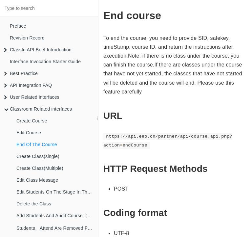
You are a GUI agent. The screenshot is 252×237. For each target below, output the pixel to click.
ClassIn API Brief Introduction (38, 49)
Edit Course (28, 132)
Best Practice (21, 73)
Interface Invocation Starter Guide (45, 61)
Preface (18, 26)
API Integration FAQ (28, 85)
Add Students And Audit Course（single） (57, 215)
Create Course (31, 120)
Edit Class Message (37, 180)
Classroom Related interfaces (38, 109)
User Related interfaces (31, 97)
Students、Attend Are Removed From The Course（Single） (57, 228)
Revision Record (27, 37)
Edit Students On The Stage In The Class (57, 192)
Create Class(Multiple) (39, 168)
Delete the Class (33, 203)
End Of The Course (36, 144)
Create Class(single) (37, 156)
